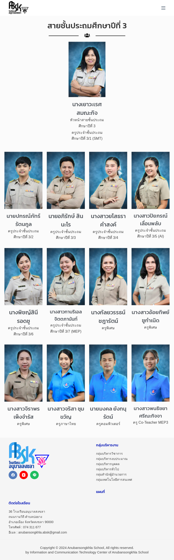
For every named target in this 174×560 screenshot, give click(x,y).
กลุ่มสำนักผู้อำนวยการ (111, 474)
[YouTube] (23, 475)
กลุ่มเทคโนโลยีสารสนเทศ (114, 479)
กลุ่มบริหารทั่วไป (107, 469)
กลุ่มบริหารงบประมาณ (112, 459)
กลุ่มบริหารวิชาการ (109, 453)
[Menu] (163, 8)
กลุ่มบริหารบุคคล (108, 464)
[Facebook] (13, 475)
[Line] (34, 475)
